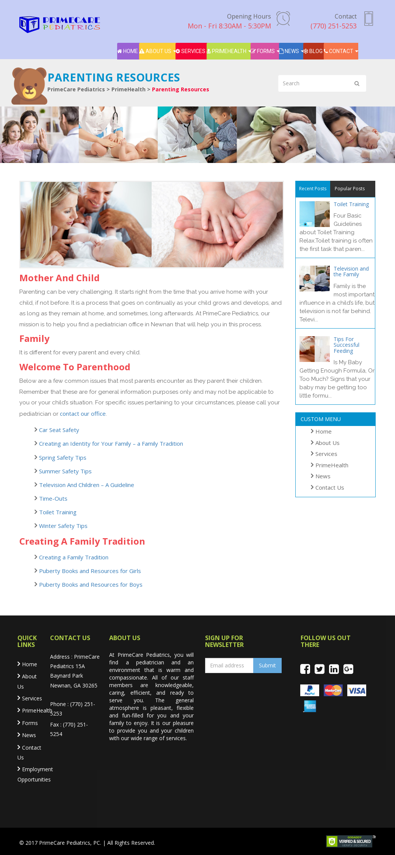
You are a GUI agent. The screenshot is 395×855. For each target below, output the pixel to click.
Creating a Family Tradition (73, 557)
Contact (338, 51)
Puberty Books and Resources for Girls (90, 571)
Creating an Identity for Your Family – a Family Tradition (111, 443)
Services (190, 51)
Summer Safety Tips (65, 471)
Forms (263, 51)
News (289, 51)
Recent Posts (312, 188)
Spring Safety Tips (62, 457)
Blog (313, 51)
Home (127, 51)
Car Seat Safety (59, 430)
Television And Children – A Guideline (86, 485)
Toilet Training (58, 512)
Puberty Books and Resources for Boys (91, 584)
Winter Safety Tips (63, 525)
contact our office (83, 413)
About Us (155, 51)
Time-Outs (53, 498)
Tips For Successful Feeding (346, 344)
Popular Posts (350, 188)
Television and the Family (351, 271)
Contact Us (329, 487)
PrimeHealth (226, 51)
